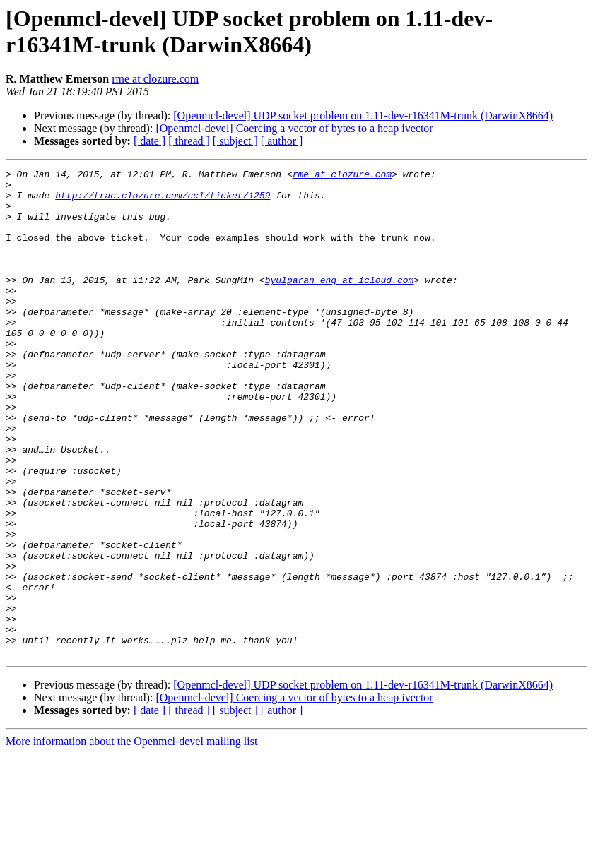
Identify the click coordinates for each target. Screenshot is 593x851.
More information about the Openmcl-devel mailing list (131, 839)
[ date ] (149, 141)
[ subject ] (235, 141)
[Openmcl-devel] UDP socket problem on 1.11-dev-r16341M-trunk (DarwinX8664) (363, 115)
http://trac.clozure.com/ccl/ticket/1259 (162, 201)
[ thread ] (189, 141)
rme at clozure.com (155, 79)
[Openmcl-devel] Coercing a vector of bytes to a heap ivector (294, 128)
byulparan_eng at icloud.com (339, 303)
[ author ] (282, 141)
